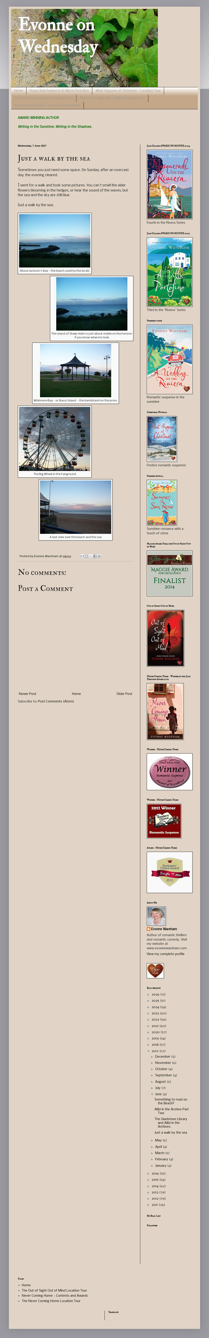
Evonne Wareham (164, 929)
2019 (156, 1038)
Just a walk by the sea (171, 1133)
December (163, 1057)
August (161, 1082)
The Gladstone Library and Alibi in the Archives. (171, 1123)
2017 (155, 1051)
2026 (156, 994)
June (159, 1094)
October (161, 1069)
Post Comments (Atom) (56, 701)
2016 (156, 1173)
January (161, 1166)
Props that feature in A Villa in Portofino (59, 91)
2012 (155, 1198)
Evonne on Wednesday (57, 36)
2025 (156, 1001)
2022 (156, 1019)
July (158, 1088)
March (160, 1153)
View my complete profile (166, 954)
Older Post (124, 694)
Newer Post (27, 694)
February (162, 1159)
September (164, 1075)
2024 (156, 1007)
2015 (155, 1180)
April (159, 1147)
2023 (156, 1013)
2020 (156, 1032)
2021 (155, 1026)
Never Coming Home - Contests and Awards (47, 105)
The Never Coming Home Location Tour (43, 98)
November (163, 1063)
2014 (155, 1186)
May (159, 1140)
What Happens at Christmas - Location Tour (128, 91)
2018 (155, 1045)
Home (18, 91)
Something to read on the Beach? (171, 1101)
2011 (155, 1205)
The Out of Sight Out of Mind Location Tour (112, 98)
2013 (155, 1192)
